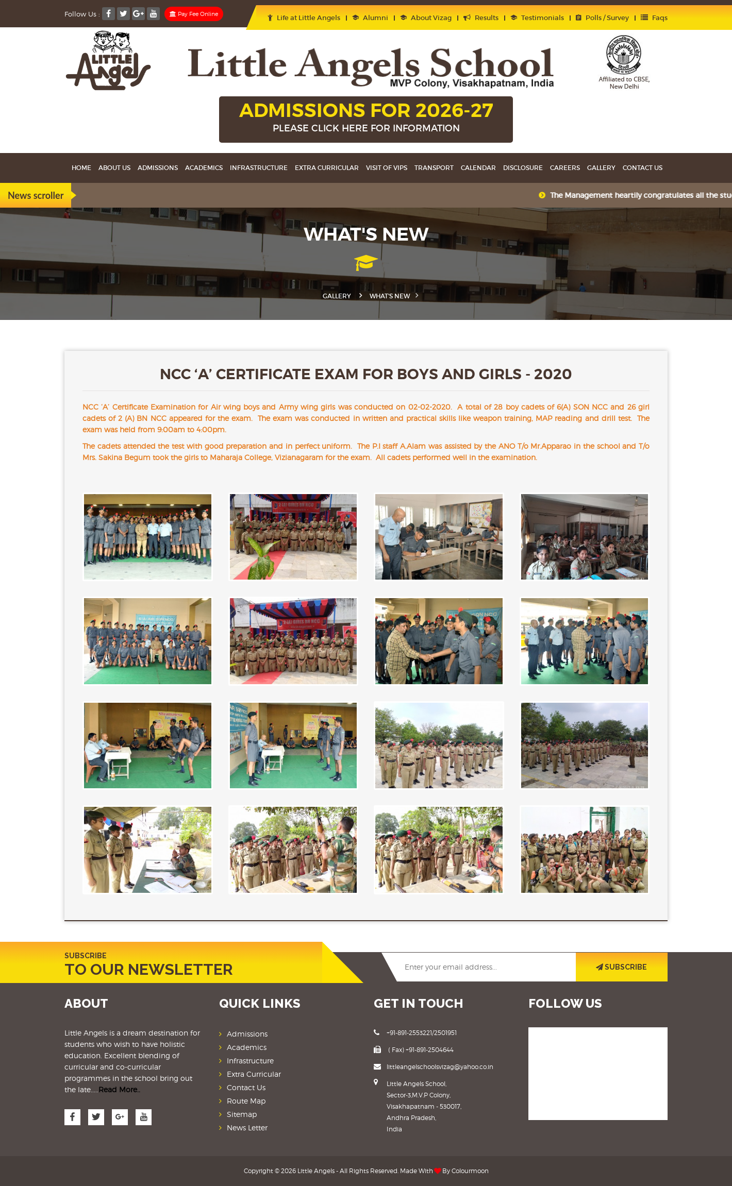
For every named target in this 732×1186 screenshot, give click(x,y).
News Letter (247, 1127)
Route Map (246, 1100)
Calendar (478, 168)
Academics (204, 168)
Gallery (601, 168)
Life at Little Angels (304, 17)
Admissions (158, 168)
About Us (114, 168)
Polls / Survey (602, 17)
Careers (565, 168)
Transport (434, 168)
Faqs (654, 17)
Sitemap (242, 1114)
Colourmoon (470, 1171)
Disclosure (523, 168)
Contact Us (642, 168)
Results (480, 17)
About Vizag (426, 17)
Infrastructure (259, 168)
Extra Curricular (327, 168)
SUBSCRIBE (621, 967)
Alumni (370, 17)
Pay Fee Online (194, 14)
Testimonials (537, 17)
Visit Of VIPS (386, 168)
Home (81, 168)
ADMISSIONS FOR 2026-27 (366, 118)
